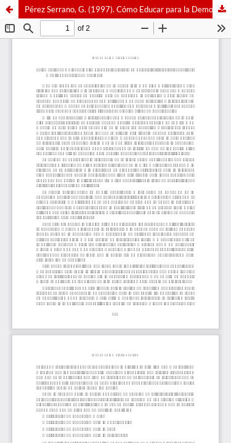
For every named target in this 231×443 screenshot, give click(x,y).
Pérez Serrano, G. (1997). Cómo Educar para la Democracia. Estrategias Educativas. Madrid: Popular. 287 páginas (128, 9)
